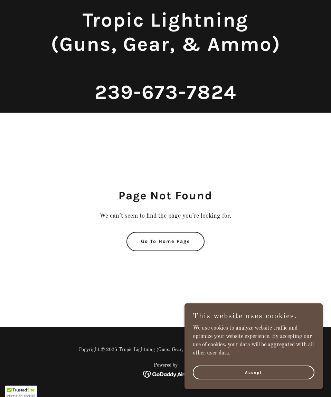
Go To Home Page (165, 241)
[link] (166, 97)
